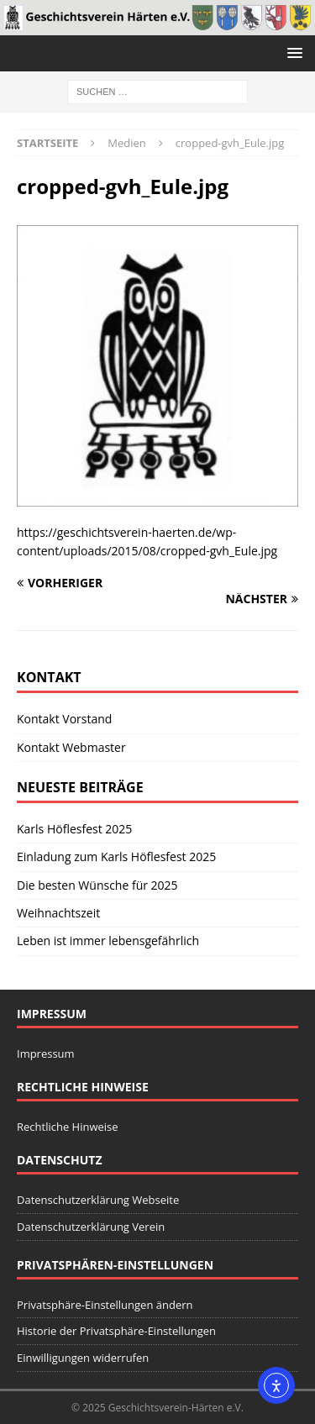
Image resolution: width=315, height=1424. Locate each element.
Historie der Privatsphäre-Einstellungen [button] (116, 1330)
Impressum (46, 1053)
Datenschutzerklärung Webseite (98, 1199)
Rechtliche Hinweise (67, 1126)
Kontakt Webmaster (71, 747)
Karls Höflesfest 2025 (74, 829)
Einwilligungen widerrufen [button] (83, 1357)
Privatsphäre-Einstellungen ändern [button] (104, 1304)
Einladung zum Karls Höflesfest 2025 (116, 856)
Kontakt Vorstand (64, 719)
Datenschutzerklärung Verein (91, 1226)
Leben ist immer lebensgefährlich (108, 940)
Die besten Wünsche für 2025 (97, 885)
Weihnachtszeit (58, 913)
